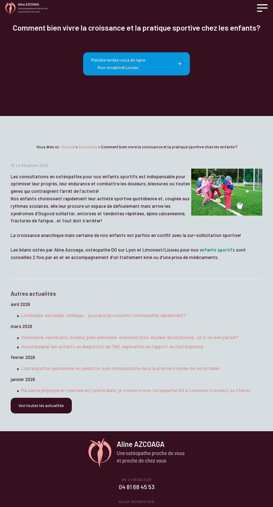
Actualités (88, 146)
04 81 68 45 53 (137, 487)
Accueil (68, 146)
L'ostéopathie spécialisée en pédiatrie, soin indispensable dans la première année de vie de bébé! (120, 368)
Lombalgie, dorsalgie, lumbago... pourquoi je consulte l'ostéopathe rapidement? (103, 315)
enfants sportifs (217, 250)
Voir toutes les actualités (41, 405)
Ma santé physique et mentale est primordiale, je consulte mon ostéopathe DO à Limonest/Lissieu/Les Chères (136, 390)
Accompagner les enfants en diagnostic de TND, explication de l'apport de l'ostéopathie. (112, 346)
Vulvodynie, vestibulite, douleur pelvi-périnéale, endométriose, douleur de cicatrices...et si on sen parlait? (130, 337)
